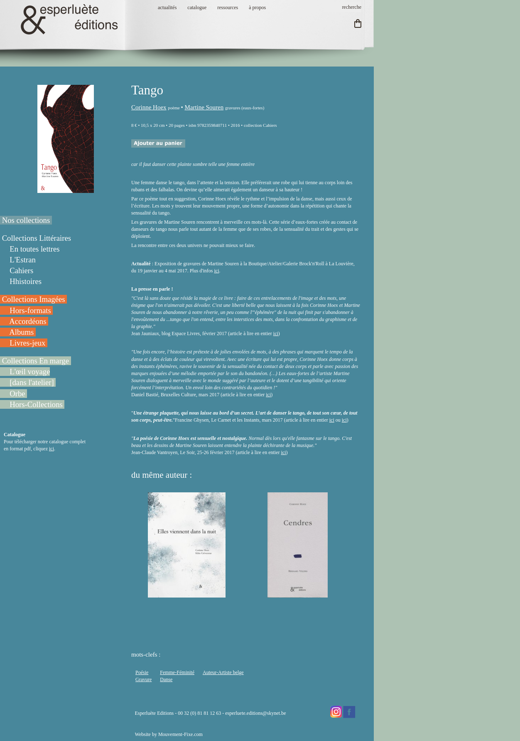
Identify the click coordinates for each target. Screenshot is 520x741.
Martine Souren (203, 107)
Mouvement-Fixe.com (180, 734)
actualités (167, 7)
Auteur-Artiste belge (223, 672)
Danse (166, 679)
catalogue (196, 7)
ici (51, 449)
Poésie (141, 672)
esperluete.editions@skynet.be (255, 713)
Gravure (143, 679)
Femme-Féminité (177, 672)
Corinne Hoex (149, 107)
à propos (257, 7)
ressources (227, 7)
